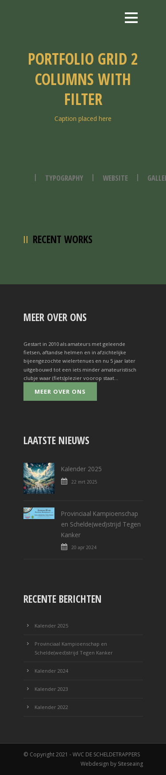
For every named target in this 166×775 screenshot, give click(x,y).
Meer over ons (60, 391)
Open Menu (131, 17)
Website (115, 178)
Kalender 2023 (51, 689)
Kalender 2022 (51, 707)
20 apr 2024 (84, 547)
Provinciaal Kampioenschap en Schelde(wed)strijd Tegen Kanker (101, 524)
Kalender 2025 (81, 469)
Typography (64, 178)
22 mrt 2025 (84, 482)
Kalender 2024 (51, 670)
